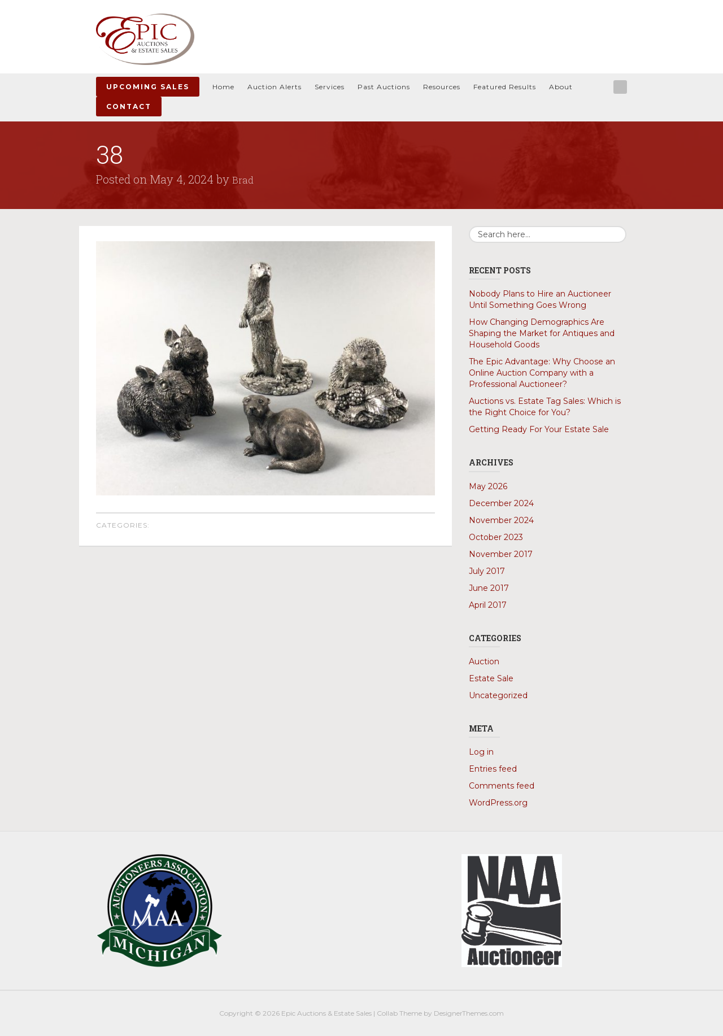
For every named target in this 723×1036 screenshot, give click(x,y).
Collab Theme (399, 1013)
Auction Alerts (274, 86)
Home (223, 86)
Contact (128, 106)
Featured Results (504, 86)
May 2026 (488, 486)
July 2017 (487, 571)
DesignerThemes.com (469, 1013)
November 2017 (501, 554)
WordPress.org (498, 803)
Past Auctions (384, 86)
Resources (441, 86)
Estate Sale (491, 678)
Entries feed (493, 769)
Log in (481, 752)
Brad (244, 179)
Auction (484, 661)
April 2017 (488, 605)
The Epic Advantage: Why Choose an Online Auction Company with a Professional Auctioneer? (542, 372)
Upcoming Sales (147, 86)
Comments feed (501, 786)
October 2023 (496, 537)
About (561, 86)
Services (330, 86)
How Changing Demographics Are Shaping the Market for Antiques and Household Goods (542, 333)
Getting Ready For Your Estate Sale (539, 429)
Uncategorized (498, 695)
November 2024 (501, 520)
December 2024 (501, 503)
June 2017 (489, 588)
